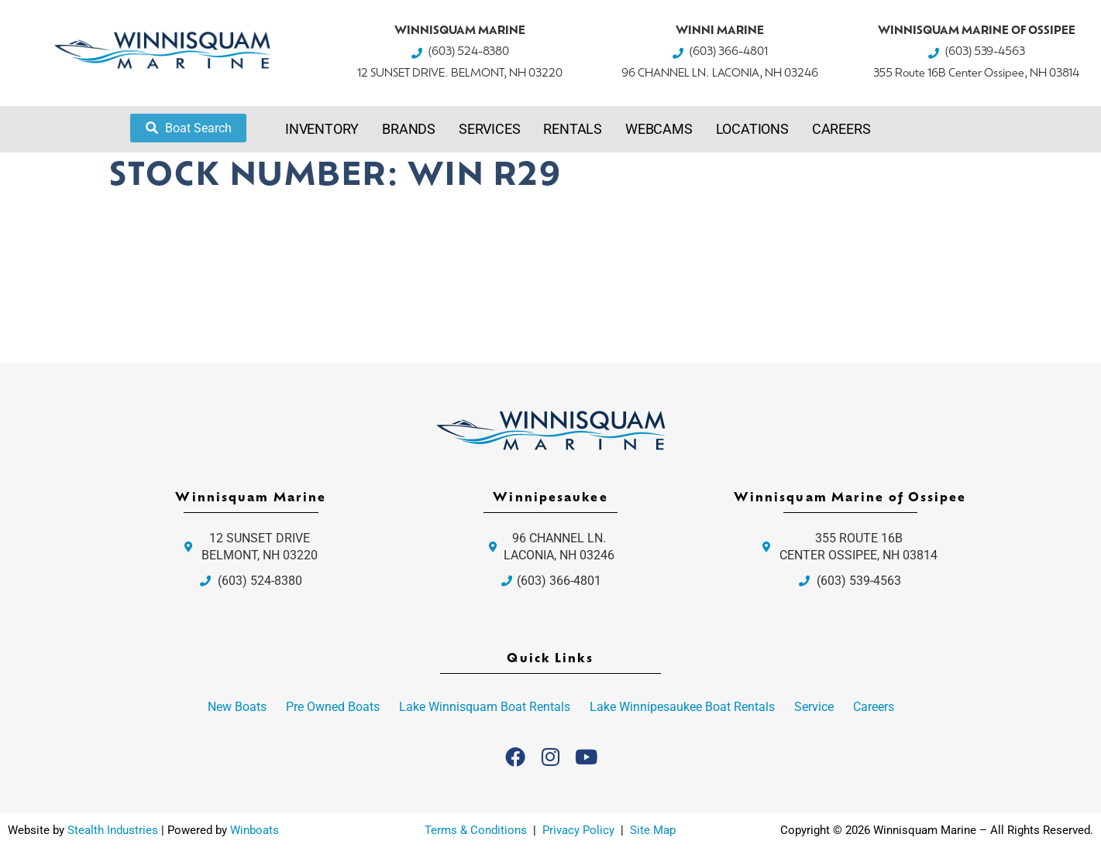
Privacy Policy (580, 830)
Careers (841, 129)
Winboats (254, 830)
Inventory (322, 129)
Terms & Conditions (476, 830)
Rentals (572, 129)
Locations (752, 129)
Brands (408, 129)
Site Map (653, 830)
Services (489, 129)
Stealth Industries (112, 830)
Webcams (659, 129)
